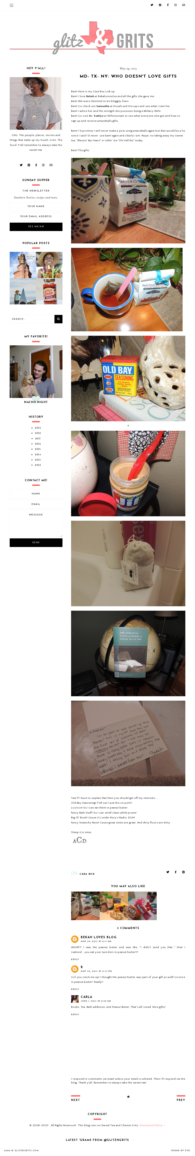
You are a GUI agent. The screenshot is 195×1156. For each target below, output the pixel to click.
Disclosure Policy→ (153, 1125)
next (75, 1100)
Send (36, 543)
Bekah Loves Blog (99, 937)
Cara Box (87, 874)
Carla (87, 997)
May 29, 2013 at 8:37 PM (96, 971)
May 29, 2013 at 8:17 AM (96, 941)
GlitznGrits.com (27, 1150)
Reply (75, 959)
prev (181, 1100)
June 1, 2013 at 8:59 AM (96, 1001)
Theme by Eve (180, 1150)
